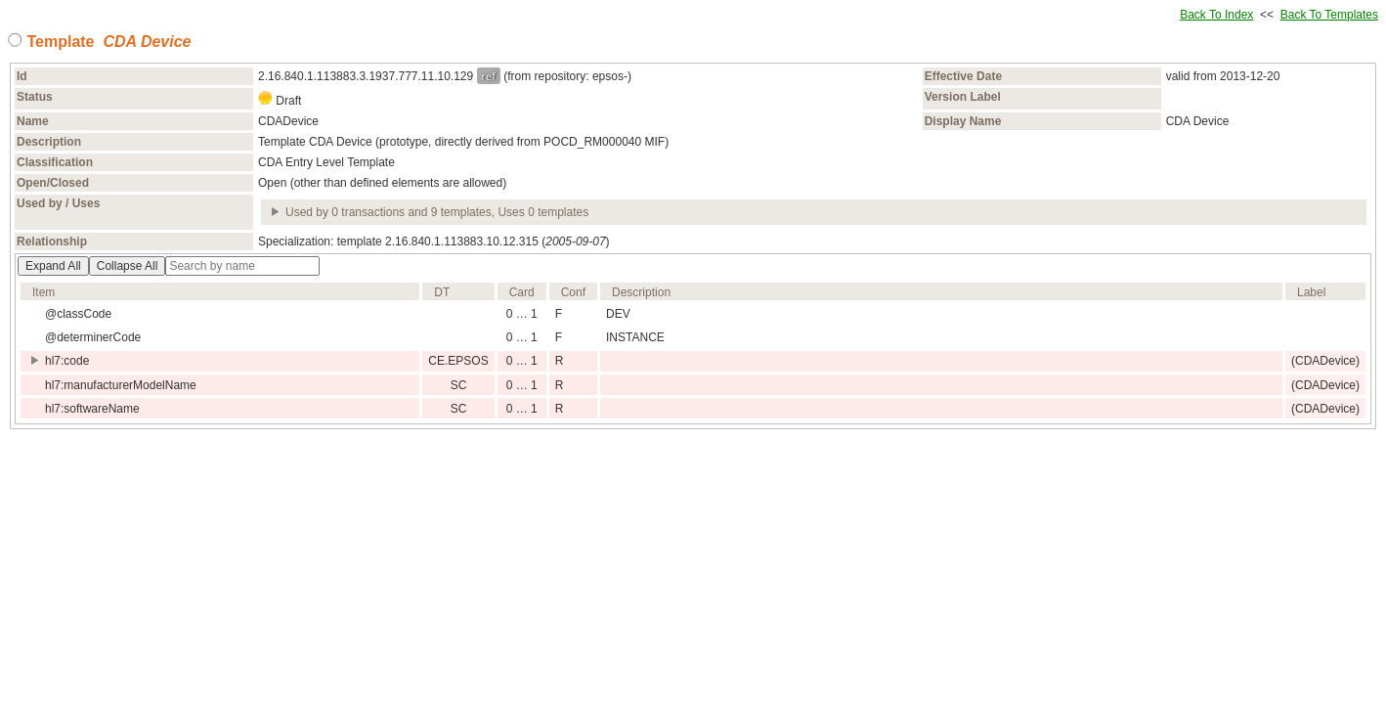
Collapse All (127, 266)
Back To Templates (1329, 15)
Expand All (53, 266)
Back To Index (1216, 15)
